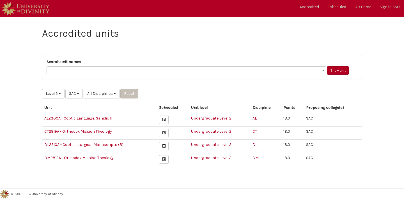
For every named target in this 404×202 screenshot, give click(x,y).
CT (254, 131)
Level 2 (53, 93)
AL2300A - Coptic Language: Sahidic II (78, 118)
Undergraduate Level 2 (211, 118)
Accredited (309, 6)
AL (254, 118)
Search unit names (64, 61)
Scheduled (336, 6)
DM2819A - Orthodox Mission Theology (79, 157)
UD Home (363, 6)
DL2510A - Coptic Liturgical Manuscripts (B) (83, 144)
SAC (74, 93)
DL (254, 144)
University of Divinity (47, 194)
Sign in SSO (390, 6)
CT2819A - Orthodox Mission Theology (78, 131)
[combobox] (186, 70)
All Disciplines (101, 93)
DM (255, 157)
